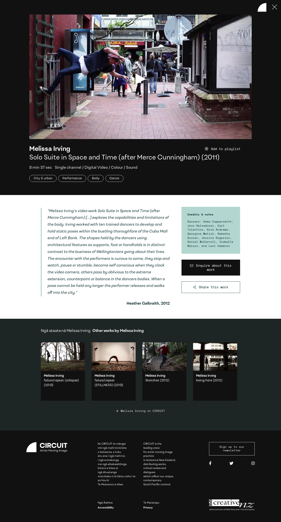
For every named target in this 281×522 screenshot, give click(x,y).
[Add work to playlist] (228, 149)
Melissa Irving (49, 149)
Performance (72, 178)
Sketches (152, 380)
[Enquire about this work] (210, 268)
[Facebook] (210, 463)
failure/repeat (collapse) (61, 380)
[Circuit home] (49, 447)
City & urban (43, 178)
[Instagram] (253, 463)
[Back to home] (262, 7)
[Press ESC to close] (274, 7)
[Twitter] (231, 463)
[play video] (140, 79)
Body (96, 178)
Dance (114, 178)
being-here (204, 380)
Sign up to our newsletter (231, 448)
